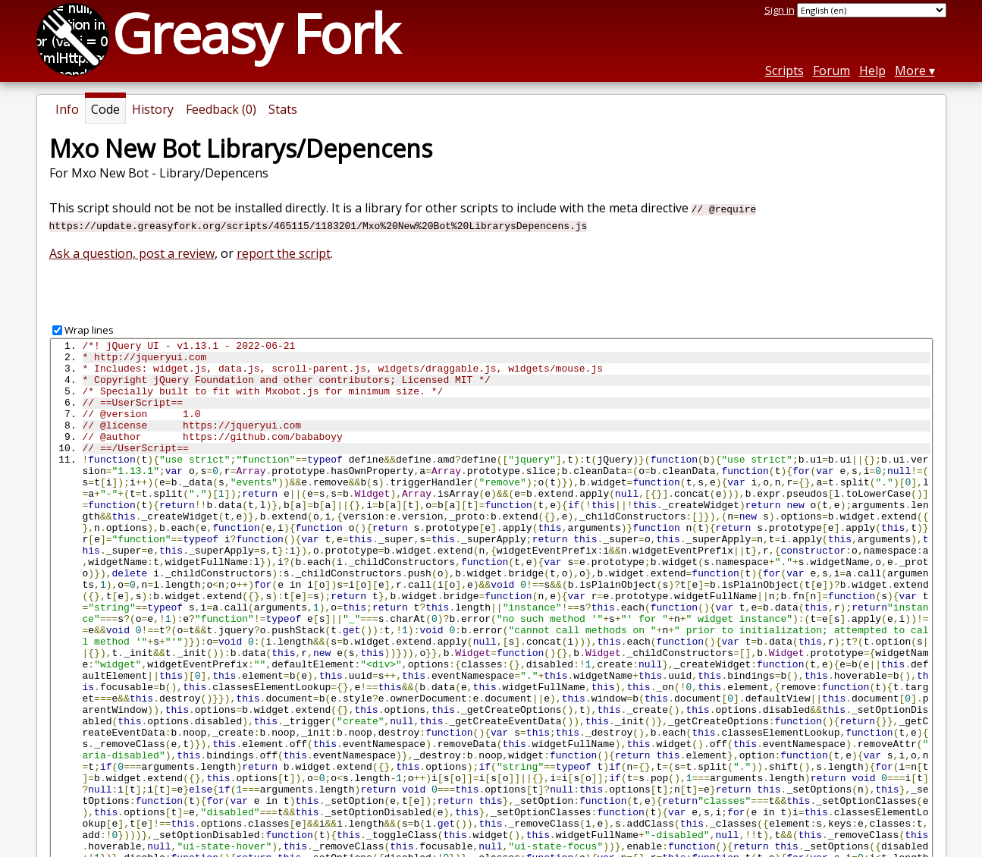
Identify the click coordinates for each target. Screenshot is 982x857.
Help (872, 70)
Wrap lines (89, 330)
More (910, 70)
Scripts (784, 70)
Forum (831, 70)
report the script (284, 253)
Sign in (779, 10)
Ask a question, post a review (132, 253)
